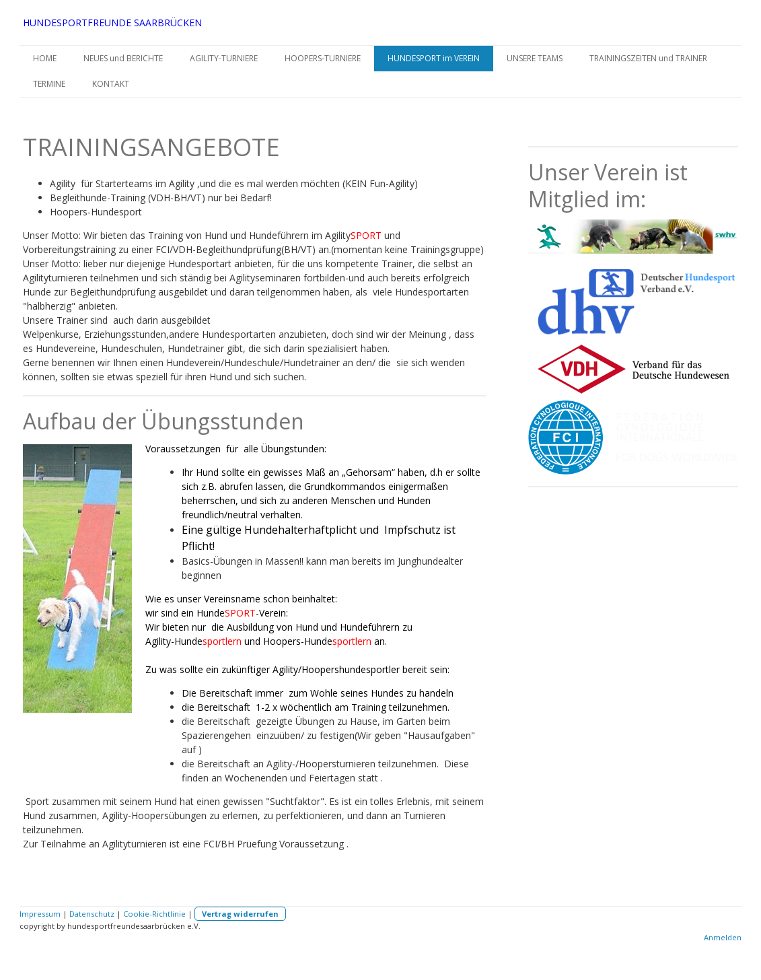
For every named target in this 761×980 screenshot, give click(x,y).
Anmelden (722, 937)
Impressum (40, 914)
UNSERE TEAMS (535, 58)
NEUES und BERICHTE (123, 58)
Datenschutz (91, 914)
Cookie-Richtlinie (154, 914)
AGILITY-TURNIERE (224, 58)
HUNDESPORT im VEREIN (434, 58)
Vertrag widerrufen (240, 914)
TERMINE (49, 84)
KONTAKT (110, 84)
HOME (45, 58)
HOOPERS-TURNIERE (323, 58)
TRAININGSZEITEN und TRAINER (648, 58)
